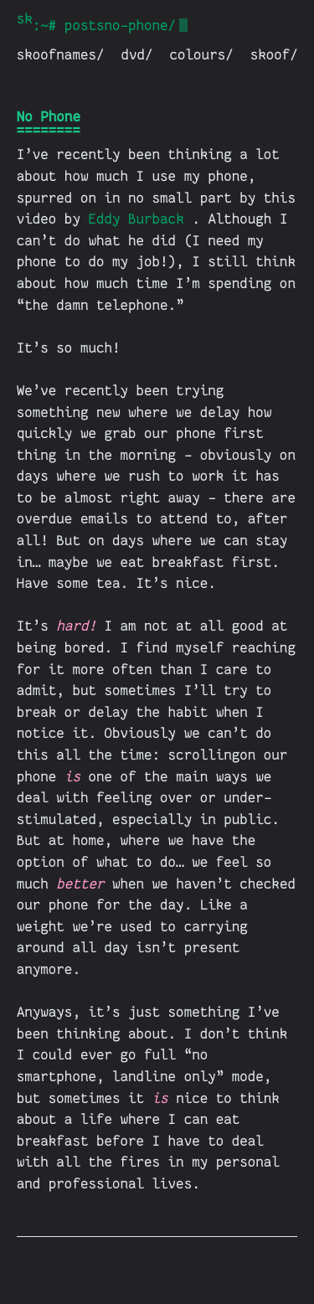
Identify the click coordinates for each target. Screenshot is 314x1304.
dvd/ (137, 55)
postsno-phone (116, 26)
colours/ (202, 55)
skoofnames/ (61, 55)
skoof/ (274, 55)
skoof (25, 19)
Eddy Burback (136, 219)
